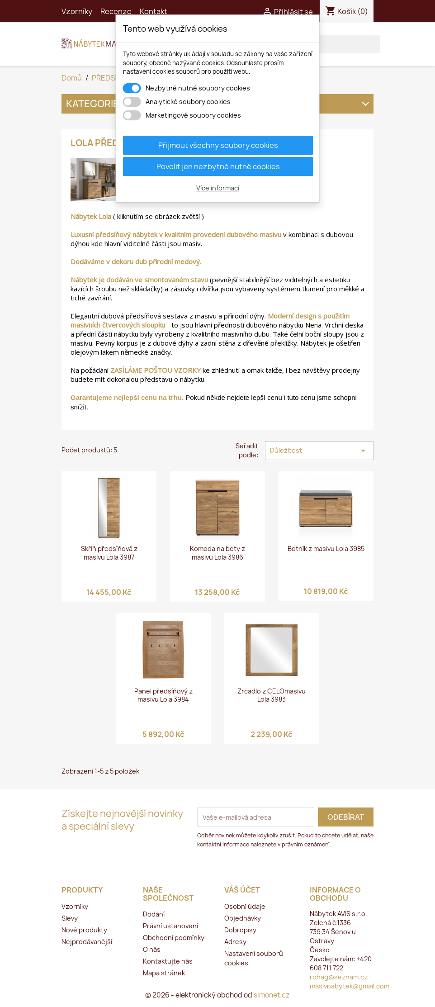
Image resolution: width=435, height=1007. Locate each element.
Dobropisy (240, 930)
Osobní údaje (244, 906)
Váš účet (242, 890)
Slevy (69, 918)
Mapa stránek (164, 973)
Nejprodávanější (86, 941)
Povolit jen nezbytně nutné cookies (218, 166)
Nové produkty (84, 930)
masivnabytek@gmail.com (349, 986)
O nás (152, 949)
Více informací (217, 188)
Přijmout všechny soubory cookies (218, 145)
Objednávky (242, 918)
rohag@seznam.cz (339, 977)
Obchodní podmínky (173, 937)
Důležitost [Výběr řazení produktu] (319, 450)
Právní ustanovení (170, 926)
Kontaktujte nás (168, 961)
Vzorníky (76, 11)
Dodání (154, 914)
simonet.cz (272, 995)
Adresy (235, 941)
